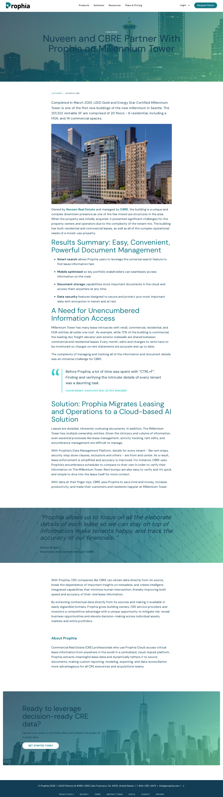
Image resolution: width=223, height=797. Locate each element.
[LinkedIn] (183, 786)
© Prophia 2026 (46, 785)
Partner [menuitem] (160, 794)
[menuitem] (84, 5)
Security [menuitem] (84, 794)
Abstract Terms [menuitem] (115, 794)
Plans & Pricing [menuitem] (133, 5)
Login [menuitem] (183, 5)
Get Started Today (40, 745)
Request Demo (205, 5)
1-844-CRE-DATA (146, 785)
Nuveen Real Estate (80, 209)
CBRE (124, 209)
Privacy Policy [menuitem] (66, 794)
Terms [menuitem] (97, 794)
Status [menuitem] (132, 794)
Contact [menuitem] (145, 794)
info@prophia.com (169, 785)
